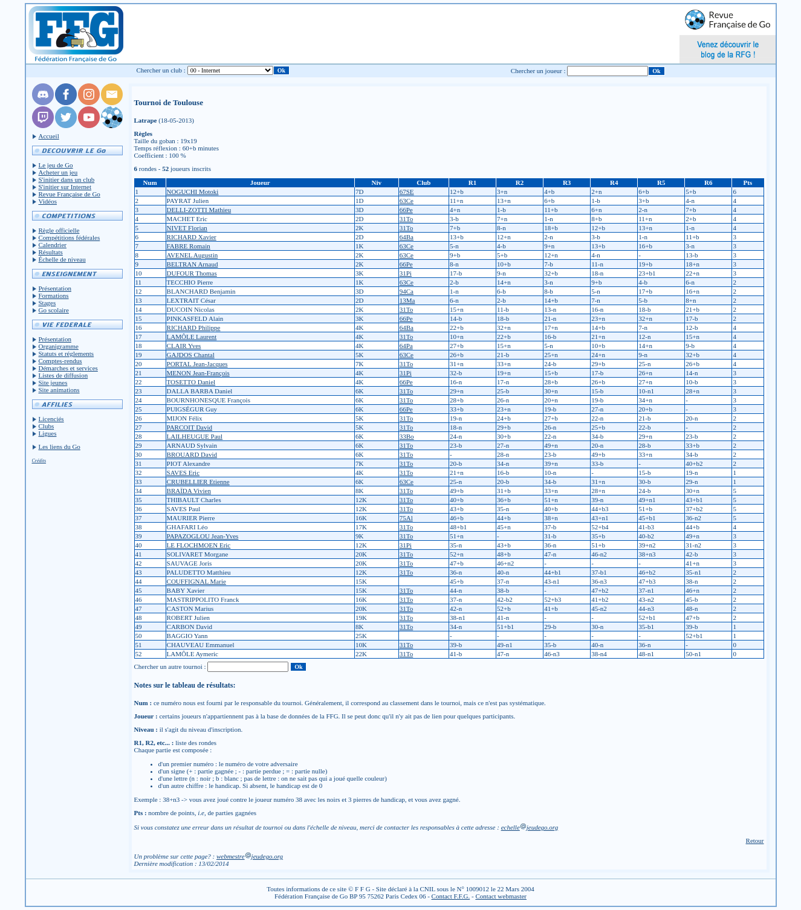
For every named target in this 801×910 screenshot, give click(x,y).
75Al (406, 517)
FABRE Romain (188, 246)
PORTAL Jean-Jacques (197, 363)
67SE (407, 191)
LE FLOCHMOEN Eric (199, 545)
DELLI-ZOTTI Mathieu (199, 209)
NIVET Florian (187, 227)
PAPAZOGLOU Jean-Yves (203, 536)
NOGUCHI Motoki (193, 191)
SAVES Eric (183, 472)
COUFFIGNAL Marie (196, 581)
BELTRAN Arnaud (192, 264)
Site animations (59, 389)
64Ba (406, 236)
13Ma (407, 300)
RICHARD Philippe (194, 327)
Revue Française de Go (69, 194)
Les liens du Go (59, 446)
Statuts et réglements (66, 353)
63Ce (406, 200)
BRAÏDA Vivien (189, 490)
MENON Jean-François (198, 372)
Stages (47, 302)
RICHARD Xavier (191, 236)
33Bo (407, 436)
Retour (755, 840)
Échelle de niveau (62, 259)
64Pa (406, 345)
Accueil (49, 136)
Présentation (55, 288)
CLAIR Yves (184, 345)
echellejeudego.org (530, 827)
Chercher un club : (161, 70)
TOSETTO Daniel (191, 382)
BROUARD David (192, 454)
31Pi (406, 273)
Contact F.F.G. (451, 896)
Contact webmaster (501, 896)
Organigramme (59, 346)
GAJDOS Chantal (191, 354)
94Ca (406, 291)
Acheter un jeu (58, 172)
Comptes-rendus (60, 360)
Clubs (46, 426)
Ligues (48, 433)
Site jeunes (53, 382)
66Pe (406, 209)
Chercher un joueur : (538, 70)
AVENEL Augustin (192, 255)
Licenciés (51, 418)
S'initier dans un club (67, 179)
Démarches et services (68, 368)
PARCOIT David (190, 427)
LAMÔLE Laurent (192, 336)
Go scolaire (54, 310)
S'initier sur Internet (65, 186)
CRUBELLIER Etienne (198, 481)
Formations (54, 295)
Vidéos (48, 201)
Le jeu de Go (56, 165)
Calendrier (52, 244)
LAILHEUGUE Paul (195, 436)
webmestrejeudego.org (249, 856)
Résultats (51, 252)
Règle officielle (59, 230)
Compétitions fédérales (69, 237)
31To (406, 218)
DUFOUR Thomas (192, 273)
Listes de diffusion (63, 375)
